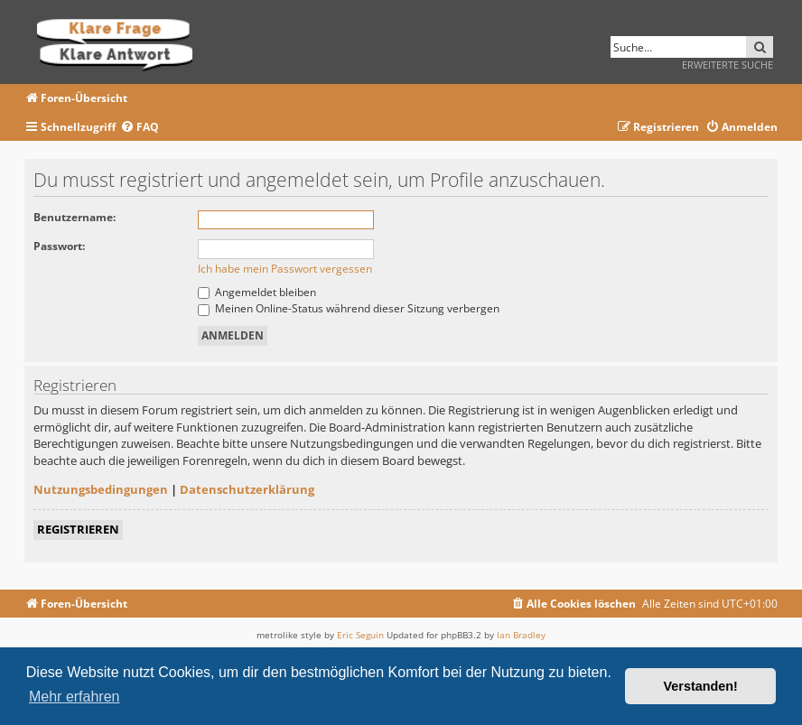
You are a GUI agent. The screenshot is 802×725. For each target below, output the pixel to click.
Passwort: (59, 246)
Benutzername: (74, 217)
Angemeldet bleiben (257, 292)
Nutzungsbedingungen (100, 489)
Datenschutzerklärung (247, 489)
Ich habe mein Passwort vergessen (285, 268)
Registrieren (78, 529)
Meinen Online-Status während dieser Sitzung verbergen (348, 308)
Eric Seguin (360, 634)
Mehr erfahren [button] (74, 696)
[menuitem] (139, 128)
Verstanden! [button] (701, 686)
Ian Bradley (521, 634)
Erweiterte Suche (727, 64)
